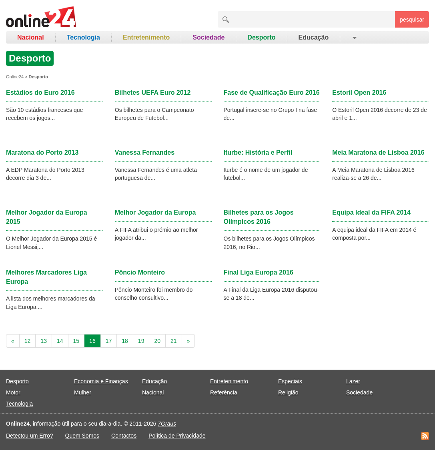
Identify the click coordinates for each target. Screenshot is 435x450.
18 (125, 341)
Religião (288, 392)
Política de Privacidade (176, 435)
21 (173, 341)
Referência (223, 392)
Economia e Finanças (101, 381)
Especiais (290, 381)
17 (109, 341)
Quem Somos (82, 435)
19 (141, 341)
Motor (13, 392)
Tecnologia (83, 37)
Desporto (261, 37)
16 (92, 341)
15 (76, 341)
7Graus (167, 423)
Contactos (123, 435)
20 (157, 341)
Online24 (15, 76)
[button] (354, 38)
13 (43, 341)
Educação (314, 37)
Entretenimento (146, 37)
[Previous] (13, 341)
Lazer (353, 381)
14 (60, 341)
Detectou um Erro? (29, 435)
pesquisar (412, 19)
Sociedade (208, 37)
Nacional (30, 37)
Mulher (82, 392)
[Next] (188, 341)
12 (27, 341)
